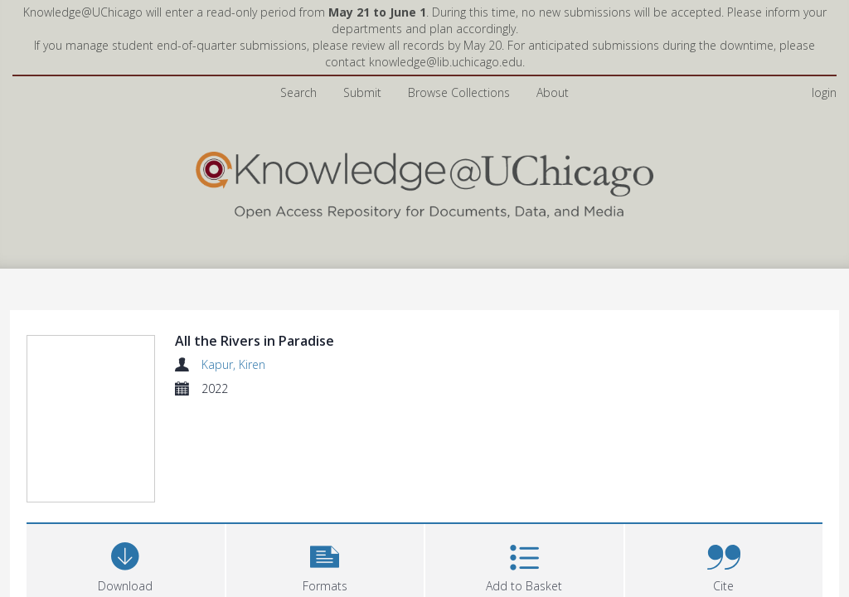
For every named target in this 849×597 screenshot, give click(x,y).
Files (47, 544)
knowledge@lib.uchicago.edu (445, 62)
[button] (325, 463)
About (552, 92)
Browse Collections (459, 92)
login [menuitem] (824, 92)
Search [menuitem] (298, 92)
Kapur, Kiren (233, 364)
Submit (362, 92)
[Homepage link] (424, 181)
